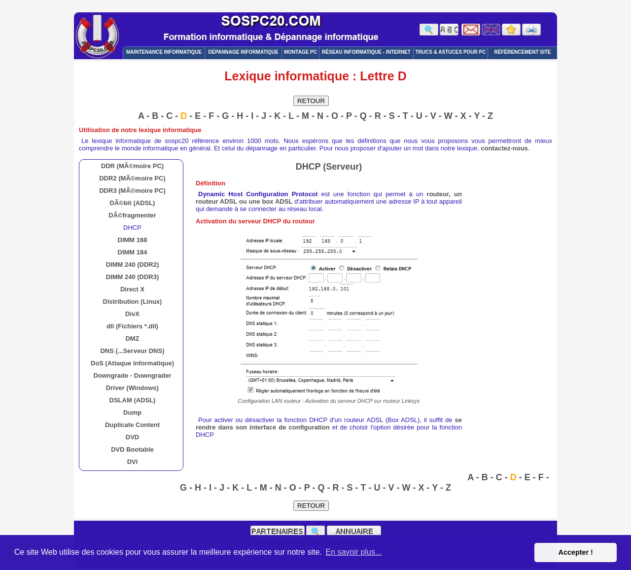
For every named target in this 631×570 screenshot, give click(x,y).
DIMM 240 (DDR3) (132, 277)
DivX (132, 314)
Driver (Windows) (132, 388)
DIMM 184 (132, 252)
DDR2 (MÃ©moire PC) (132, 178)
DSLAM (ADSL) (132, 400)
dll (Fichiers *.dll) (132, 326)
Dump (132, 412)
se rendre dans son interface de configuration (329, 423)
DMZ (132, 338)
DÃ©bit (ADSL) (132, 203)
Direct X (132, 289)
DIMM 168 (132, 240)
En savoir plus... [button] (353, 552)
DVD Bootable (132, 449)
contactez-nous (504, 148)
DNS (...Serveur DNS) (132, 351)
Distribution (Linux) (132, 301)
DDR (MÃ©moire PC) (132, 166)
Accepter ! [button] (575, 552)
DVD (132, 437)
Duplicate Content (132, 424)
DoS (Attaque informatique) (132, 363)
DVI (132, 461)
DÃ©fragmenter (132, 215)
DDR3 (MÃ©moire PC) (132, 190)
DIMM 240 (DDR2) (132, 264)
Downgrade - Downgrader (132, 375)
